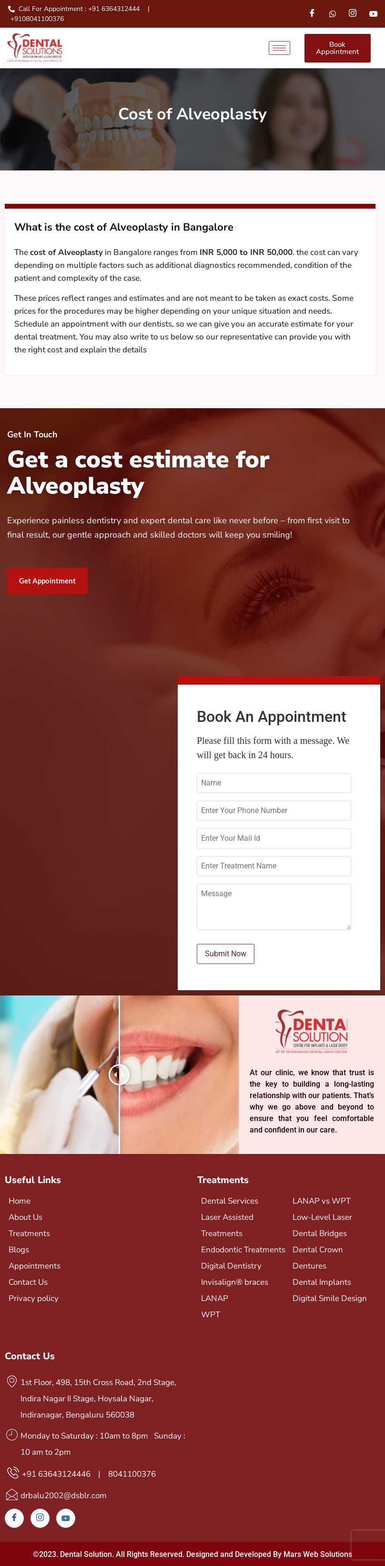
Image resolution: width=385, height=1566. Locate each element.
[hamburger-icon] (279, 48)
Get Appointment (47, 580)
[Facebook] (312, 14)
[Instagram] (352, 14)
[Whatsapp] (332, 14)
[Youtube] (373, 14)
